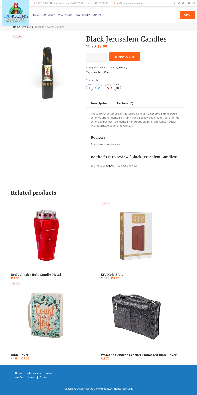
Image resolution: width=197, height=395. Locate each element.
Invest (31, 377)
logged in (111, 165)
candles (97, 72)
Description (99, 103)
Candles (112, 67)
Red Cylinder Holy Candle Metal (36, 274)
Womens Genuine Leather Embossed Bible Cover (139, 355)
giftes (106, 72)
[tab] (99, 103)
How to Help (82, 15)
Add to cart (127, 56)
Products (27, 27)
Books (103, 67)
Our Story (49, 15)
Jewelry (123, 67)
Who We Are (34, 373)
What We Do (65, 15)
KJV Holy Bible (112, 274)
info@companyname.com (129, 3)
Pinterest (108, 88)
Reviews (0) (125, 103)
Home (36, 15)
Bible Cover (19, 355)
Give (187, 14)
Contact (98, 15)
